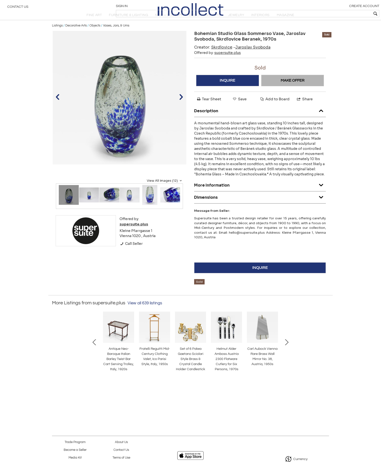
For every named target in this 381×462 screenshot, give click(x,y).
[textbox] (342, 13)
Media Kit (75, 457)
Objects (94, 37)
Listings (57, 37)
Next (325, 358)
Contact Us (17, 8)
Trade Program (75, 442)
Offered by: (217, 64)
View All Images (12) (165, 192)
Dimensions (260, 208)
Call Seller (131, 255)
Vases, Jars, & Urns (116, 37)
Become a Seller (75, 450)
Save (239, 110)
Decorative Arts (76, 37)
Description (260, 121)
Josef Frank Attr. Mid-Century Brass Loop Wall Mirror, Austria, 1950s (240, 380)
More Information (260, 195)
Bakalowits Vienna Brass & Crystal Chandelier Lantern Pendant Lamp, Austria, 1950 (291, 380)
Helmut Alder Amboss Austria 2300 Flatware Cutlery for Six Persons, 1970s (138, 380)
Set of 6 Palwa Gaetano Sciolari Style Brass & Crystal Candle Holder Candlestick (87, 380)
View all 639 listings (145, 314)
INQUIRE (227, 92)
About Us (121, 442)
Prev (56, 358)
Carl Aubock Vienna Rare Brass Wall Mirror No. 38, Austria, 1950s (189, 380)
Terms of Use (121, 457)
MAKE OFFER (292, 92)
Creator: (213, 58)
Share (304, 110)
